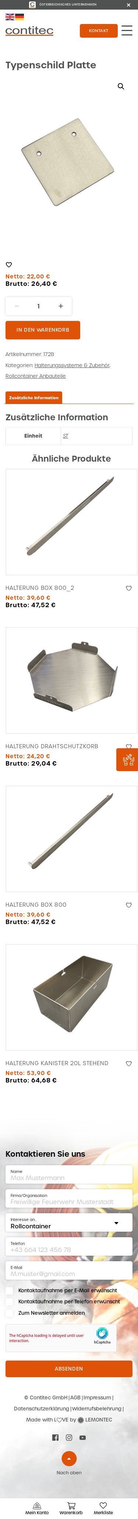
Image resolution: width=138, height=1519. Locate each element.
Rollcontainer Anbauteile (36, 376)
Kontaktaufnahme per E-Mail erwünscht (67, 1290)
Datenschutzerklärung (41, 1409)
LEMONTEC (98, 1420)
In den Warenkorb (43, 330)
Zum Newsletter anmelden (51, 1313)
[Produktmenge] (39, 306)
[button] (121, 86)
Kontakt (99, 30)
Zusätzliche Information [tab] (34, 397)
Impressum (97, 1398)
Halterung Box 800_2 (40, 588)
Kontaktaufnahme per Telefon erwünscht (69, 1302)
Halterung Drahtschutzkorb (52, 746)
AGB (75, 1398)
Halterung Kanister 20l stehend (57, 1063)
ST (65, 436)
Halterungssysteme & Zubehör (72, 365)
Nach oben (69, 1473)
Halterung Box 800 (36, 905)
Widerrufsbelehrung (96, 1409)
